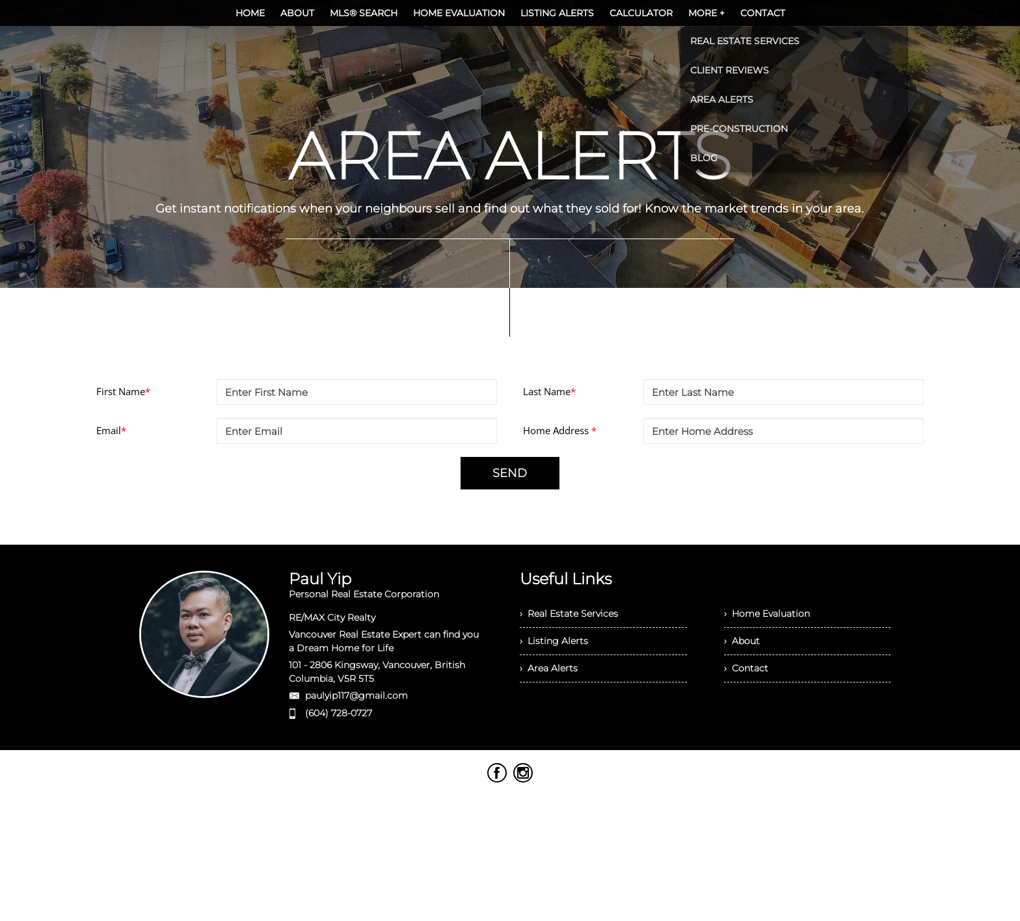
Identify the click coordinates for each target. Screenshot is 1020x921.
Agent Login (862, 776)
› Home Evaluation (767, 613)
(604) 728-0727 (338, 713)
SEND (509, 473)
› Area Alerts (549, 668)
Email (111, 430)
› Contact (746, 668)
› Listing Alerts (554, 641)
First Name (123, 391)
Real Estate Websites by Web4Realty (744, 776)
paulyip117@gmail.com (356, 695)
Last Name (549, 391)
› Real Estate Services (569, 613)
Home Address (560, 430)
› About (742, 641)
